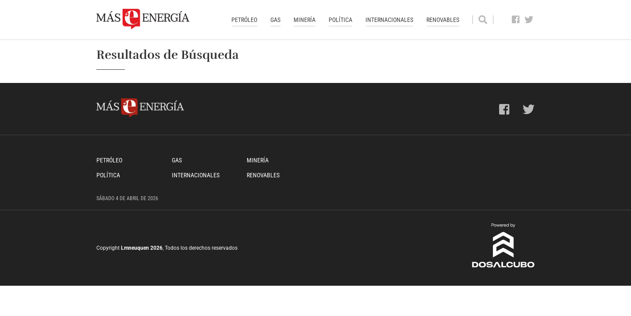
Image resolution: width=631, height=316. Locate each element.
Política (340, 19)
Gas (275, 19)
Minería (305, 19)
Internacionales (389, 19)
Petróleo (244, 19)
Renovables (442, 19)
